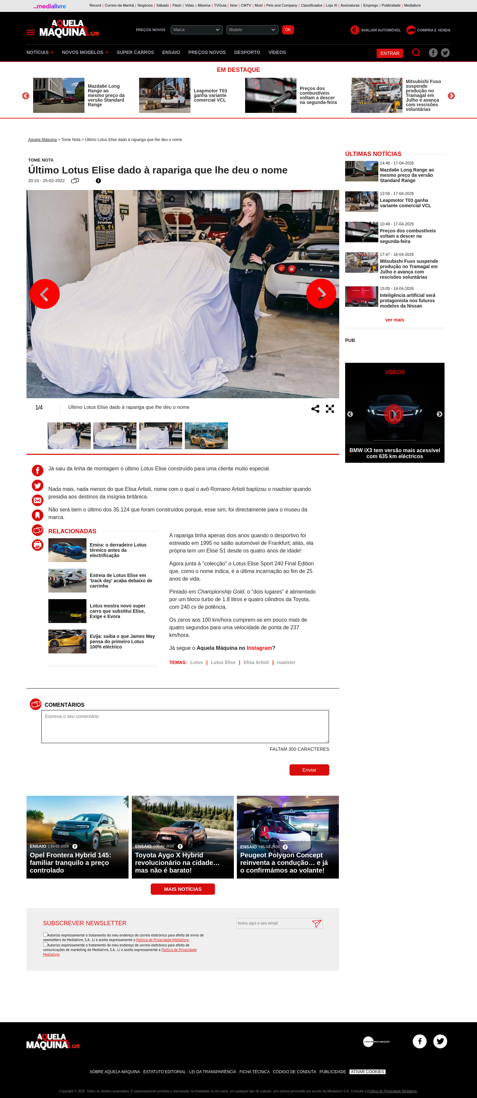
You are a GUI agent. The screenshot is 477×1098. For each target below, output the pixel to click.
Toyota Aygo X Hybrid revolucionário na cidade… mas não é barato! (177, 862)
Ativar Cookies (367, 1072)
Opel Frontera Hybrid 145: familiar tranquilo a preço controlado (70, 862)
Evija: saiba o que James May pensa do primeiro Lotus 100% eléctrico (122, 641)
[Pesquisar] (416, 53)
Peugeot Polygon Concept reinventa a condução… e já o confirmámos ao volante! (284, 862)
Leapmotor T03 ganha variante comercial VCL (210, 95)
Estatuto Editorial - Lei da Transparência (189, 1072)
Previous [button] (26, 96)
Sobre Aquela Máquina (115, 1072)
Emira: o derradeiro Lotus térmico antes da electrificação (118, 550)
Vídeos (277, 52)
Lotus (196, 662)
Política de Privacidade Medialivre (162, 939)
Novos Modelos (85, 52)
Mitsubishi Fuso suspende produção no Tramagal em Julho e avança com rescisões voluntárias (423, 95)
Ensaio (171, 52)
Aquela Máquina (42, 139)
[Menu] (30, 32)
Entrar (389, 53)
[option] (79, 95)
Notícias (40, 52)
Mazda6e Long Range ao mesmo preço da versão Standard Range (106, 95)
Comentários (64, 705)
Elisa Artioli (256, 662)
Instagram (259, 648)
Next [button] (451, 96)
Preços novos (207, 52)
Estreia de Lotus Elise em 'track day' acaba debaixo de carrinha (121, 581)
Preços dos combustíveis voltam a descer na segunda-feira (318, 95)
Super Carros (135, 52)
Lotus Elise (223, 662)
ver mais (395, 319)
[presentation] (272, 945)
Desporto (247, 52)
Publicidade (333, 1072)
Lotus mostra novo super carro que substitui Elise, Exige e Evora (117, 611)
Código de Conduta (294, 1072)
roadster (286, 662)
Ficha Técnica (254, 1072)
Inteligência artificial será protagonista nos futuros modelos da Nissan (407, 301)
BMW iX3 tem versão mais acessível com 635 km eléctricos (394, 453)
